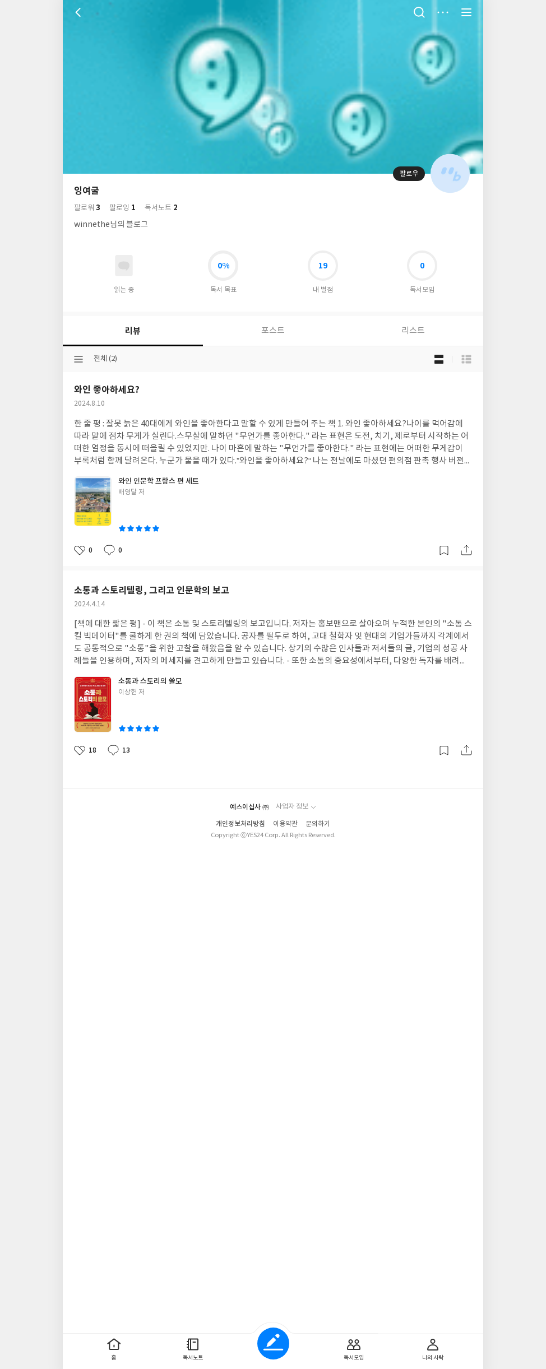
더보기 (442, 12)
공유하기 (466, 550)
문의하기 (318, 824)
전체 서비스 (466, 12)
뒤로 (79, 12)
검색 (419, 12)
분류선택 (78, 359)
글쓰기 (273, 1343)
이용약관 (285, 824)
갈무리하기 (444, 550)
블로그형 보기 (439, 359)
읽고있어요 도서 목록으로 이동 (124, 265)
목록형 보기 (466, 359)
